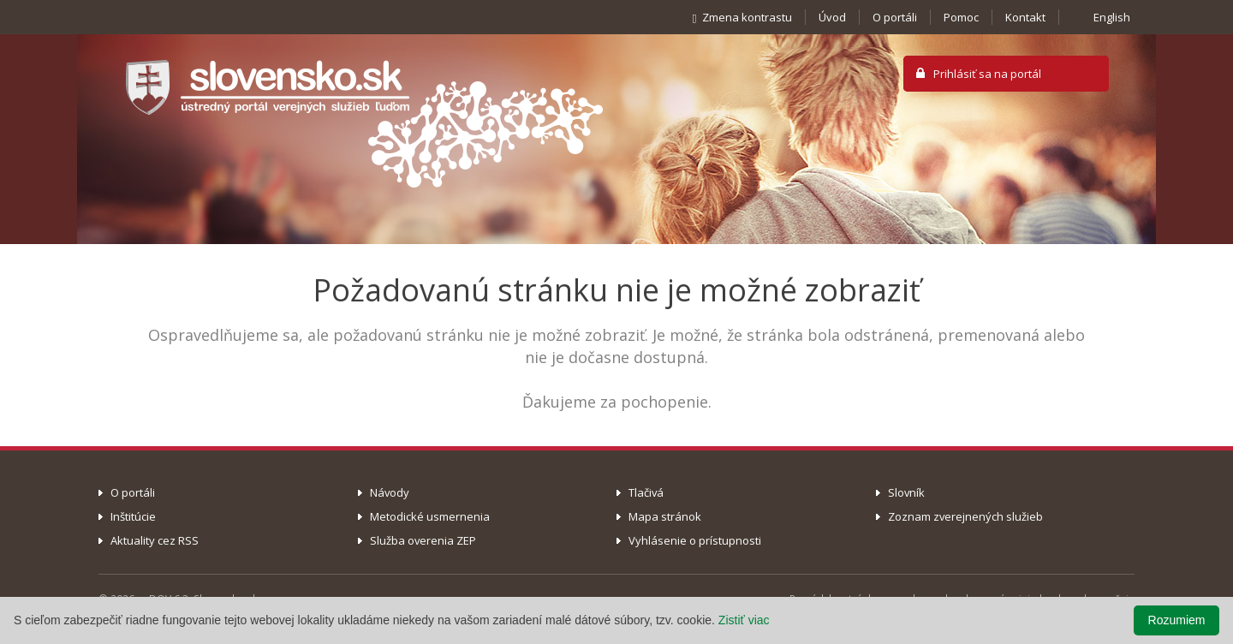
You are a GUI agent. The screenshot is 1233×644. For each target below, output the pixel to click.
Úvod (832, 17)
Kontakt (1025, 17)
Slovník (906, 492)
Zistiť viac (744, 620)
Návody (389, 492)
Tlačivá (646, 492)
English (1111, 17)
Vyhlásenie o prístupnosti (694, 540)
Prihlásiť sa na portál (987, 73)
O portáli (895, 17)
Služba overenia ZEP (423, 540)
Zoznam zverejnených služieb (965, 516)
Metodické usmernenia (430, 516)
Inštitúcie (133, 516)
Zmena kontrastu (739, 17)
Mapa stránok (664, 516)
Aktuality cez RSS (154, 540)
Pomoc (961, 17)
